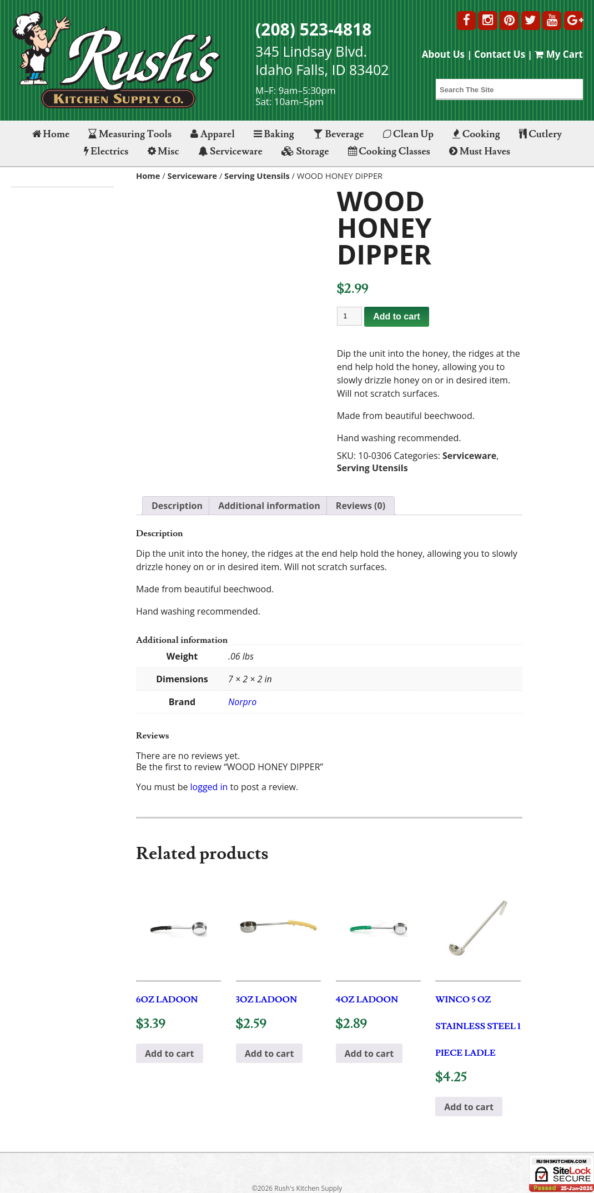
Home (50, 134)
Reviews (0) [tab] (360, 506)
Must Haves (479, 151)
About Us (443, 54)
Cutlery (540, 134)
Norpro (242, 702)
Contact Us (499, 54)
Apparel (212, 134)
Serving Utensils (257, 175)
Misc (163, 151)
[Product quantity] (350, 316)
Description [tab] (177, 506)
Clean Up (408, 134)
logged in (209, 787)
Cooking (476, 134)
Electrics (106, 151)
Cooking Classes (389, 151)
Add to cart (396, 316)
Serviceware (230, 151)
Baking (274, 134)
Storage (305, 151)
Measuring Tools (130, 134)
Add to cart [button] (169, 1053)
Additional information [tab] (269, 506)
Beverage (338, 134)
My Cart (559, 54)
